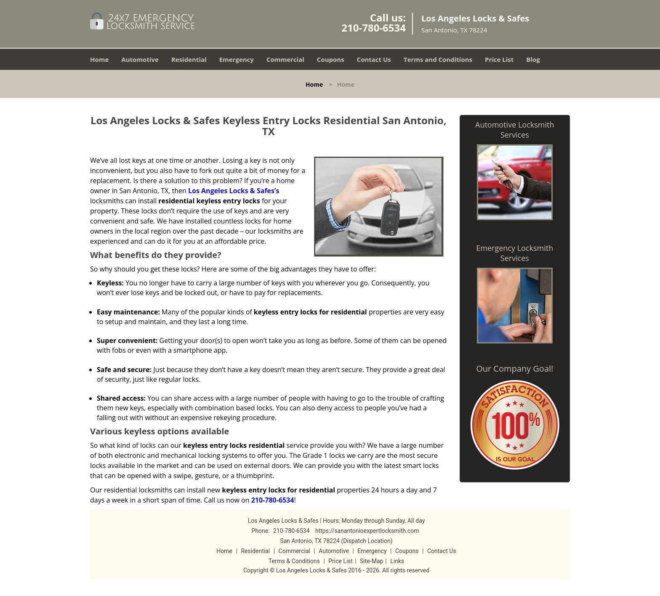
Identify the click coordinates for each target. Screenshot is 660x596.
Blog (533, 59)
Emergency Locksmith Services (514, 253)
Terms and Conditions (438, 59)
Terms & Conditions (294, 561)
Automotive (140, 59)
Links (397, 561)
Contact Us (374, 59)
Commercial (285, 59)
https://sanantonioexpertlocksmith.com (367, 530)
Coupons (330, 59)
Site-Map (371, 561)
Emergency (236, 59)
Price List (499, 59)
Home (99, 59)
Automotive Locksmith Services (514, 130)
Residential (189, 59)
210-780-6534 (373, 28)
